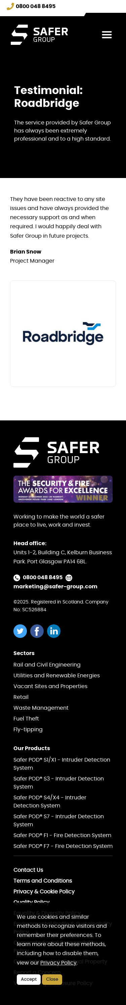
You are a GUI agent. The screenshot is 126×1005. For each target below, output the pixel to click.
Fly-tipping (28, 729)
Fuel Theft (26, 718)
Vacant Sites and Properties (50, 686)
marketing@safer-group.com (55, 586)
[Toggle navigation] (106, 35)
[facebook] (38, 631)
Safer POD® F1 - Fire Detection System (62, 835)
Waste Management (41, 708)
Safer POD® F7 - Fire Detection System (63, 846)
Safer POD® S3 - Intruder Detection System (58, 783)
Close (52, 979)
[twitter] (21, 631)
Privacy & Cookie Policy (44, 891)
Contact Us (28, 870)
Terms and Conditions (42, 881)
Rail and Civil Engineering (47, 665)
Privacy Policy (58, 963)
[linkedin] (55, 631)
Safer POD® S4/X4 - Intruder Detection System (49, 801)
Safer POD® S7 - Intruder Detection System (58, 820)
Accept (29, 979)
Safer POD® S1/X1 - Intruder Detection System (61, 764)
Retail (21, 697)
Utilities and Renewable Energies (56, 675)
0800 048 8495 (42, 577)
